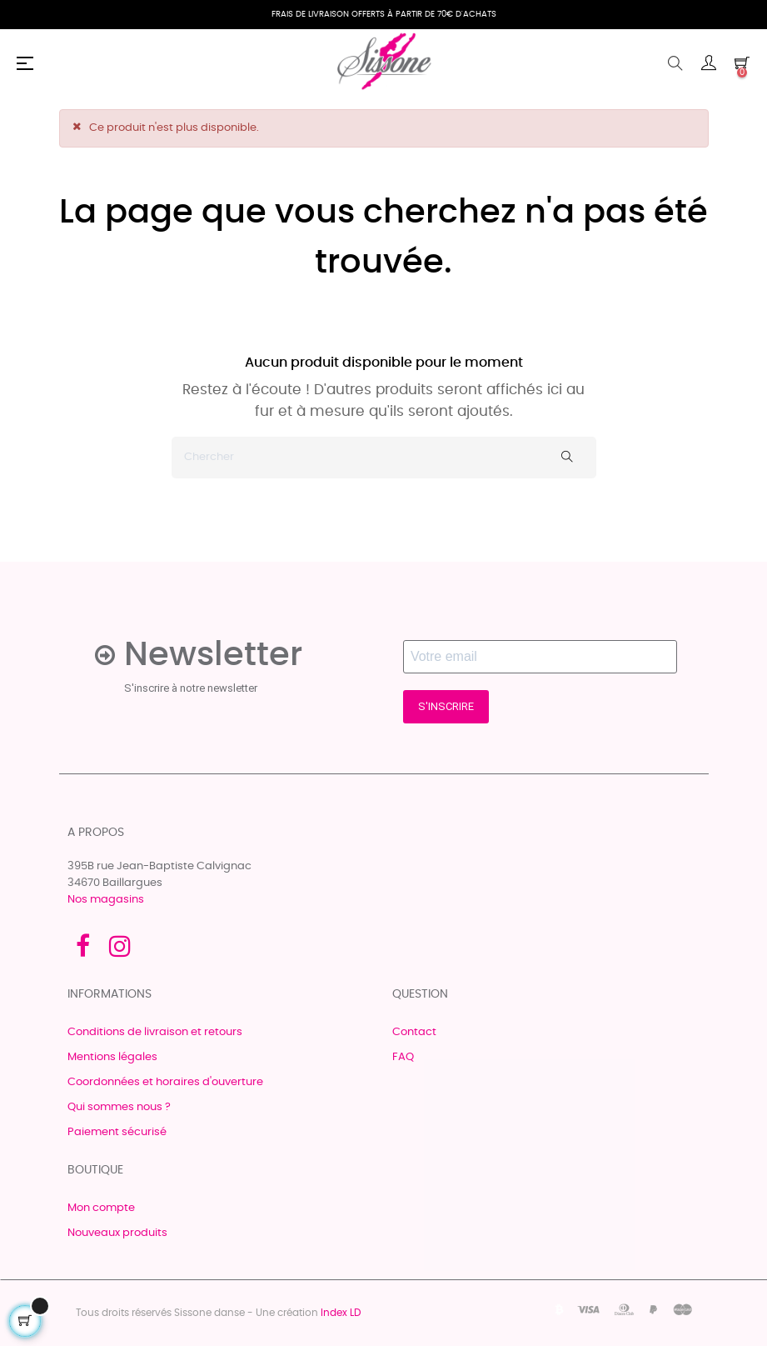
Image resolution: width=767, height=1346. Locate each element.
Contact (414, 1032)
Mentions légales (112, 1057)
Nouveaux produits (117, 1233)
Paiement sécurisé (117, 1132)
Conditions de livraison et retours (154, 1032)
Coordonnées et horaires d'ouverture (165, 1082)
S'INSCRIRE (446, 706)
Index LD (341, 1313)
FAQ (403, 1057)
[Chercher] (384, 457)
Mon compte (101, 1208)
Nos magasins (105, 899)
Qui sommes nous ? (119, 1107)
